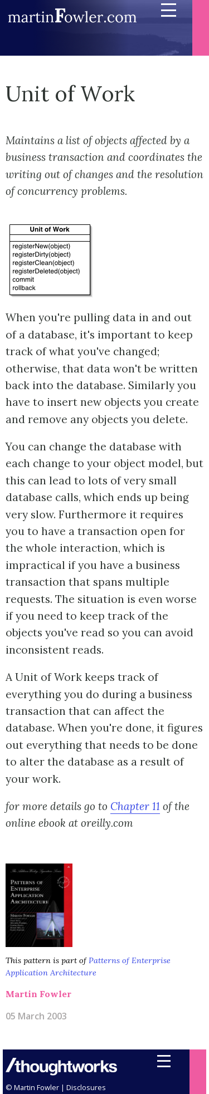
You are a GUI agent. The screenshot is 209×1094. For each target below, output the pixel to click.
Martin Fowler (38, 993)
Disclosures (86, 1087)
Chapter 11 (135, 806)
